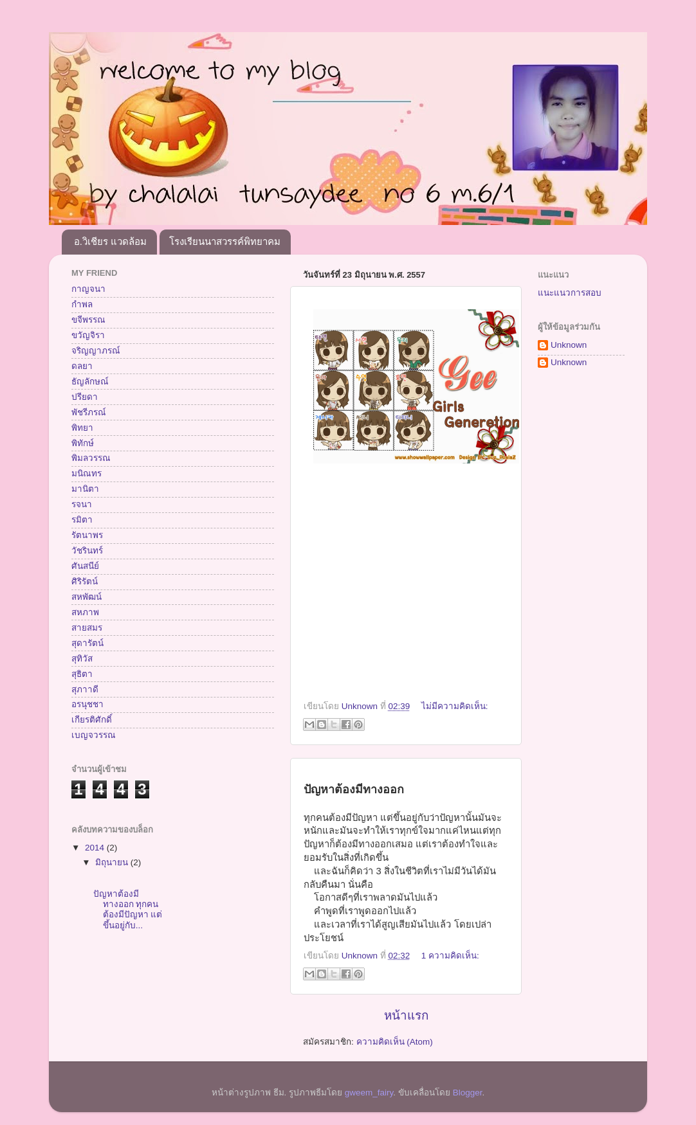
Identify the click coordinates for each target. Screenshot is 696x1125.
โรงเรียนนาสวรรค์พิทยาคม (224, 241)
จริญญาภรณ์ (95, 351)
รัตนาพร (87, 535)
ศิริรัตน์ (84, 581)
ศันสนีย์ (85, 566)
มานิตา (85, 489)
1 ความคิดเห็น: (450, 955)
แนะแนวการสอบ (569, 293)
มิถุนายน (113, 862)
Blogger (467, 1092)
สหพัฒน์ (86, 597)
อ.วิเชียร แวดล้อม (110, 241)
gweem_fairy (369, 1092)
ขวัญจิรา (88, 335)
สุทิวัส (82, 658)
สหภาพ (85, 612)
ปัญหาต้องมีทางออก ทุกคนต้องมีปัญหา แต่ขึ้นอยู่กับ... (128, 909)
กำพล (82, 304)
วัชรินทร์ (87, 550)
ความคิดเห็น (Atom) (394, 1042)
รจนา (81, 504)
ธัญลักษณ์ (90, 381)
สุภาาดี (84, 689)
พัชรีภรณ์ (88, 412)
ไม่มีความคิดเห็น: (454, 706)
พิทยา (82, 428)
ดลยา (82, 366)
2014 (96, 847)
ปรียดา (84, 397)
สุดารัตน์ (87, 643)
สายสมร (86, 628)
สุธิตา (82, 674)
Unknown (569, 345)
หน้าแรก (406, 1015)
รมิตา (82, 520)
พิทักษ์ (82, 443)
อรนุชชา (87, 704)
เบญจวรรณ (93, 735)
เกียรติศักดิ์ (91, 719)
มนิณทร (86, 473)
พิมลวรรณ (91, 458)
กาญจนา (88, 289)
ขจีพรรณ (88, 320)
